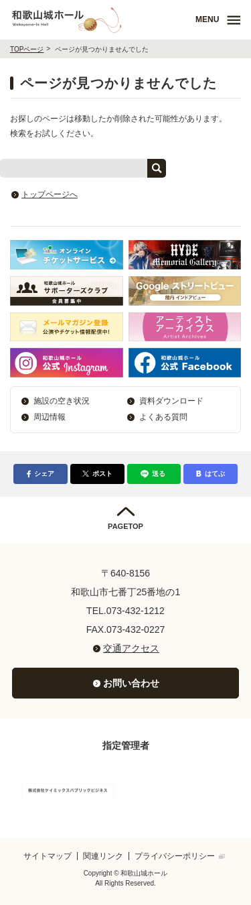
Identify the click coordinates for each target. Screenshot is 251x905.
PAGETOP (125, 526)
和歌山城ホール (100, 20)
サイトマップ (47, 856)
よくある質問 (163, 417)
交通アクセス (131, 648)
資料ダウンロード (171, 401)
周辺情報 (49, 417)
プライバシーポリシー (175, 856)
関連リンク (103, 856)
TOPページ (27, 49)
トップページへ (49, 194)
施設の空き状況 (61, 401)
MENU (207, 19)
